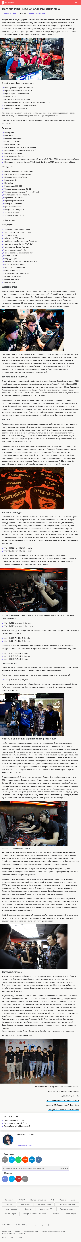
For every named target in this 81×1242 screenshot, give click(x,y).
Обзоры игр (9, 1200)
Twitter (12, 1159)
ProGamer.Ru (7, 1225)
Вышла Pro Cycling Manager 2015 (17, 1126)
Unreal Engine (10, 1214)
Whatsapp (18, 1159)
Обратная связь (6, 1231)
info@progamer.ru (51, 1225)
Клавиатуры (71, 1214)
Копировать (63, 1167)
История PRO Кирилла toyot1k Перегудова (62, 1105)
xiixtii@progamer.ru (24, 1145)
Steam (25, 1179)
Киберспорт (6, 14)
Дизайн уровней (44, 1204)
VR (52, 1200)
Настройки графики (38, 1200)
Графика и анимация (67, 1204)
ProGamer (8, 3)
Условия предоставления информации (53, 1231)
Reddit (25, 1159)
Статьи (15, 14)
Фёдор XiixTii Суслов (37, 14)
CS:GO (22, 1200)
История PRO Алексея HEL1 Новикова (63, 1110)
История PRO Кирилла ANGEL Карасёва (63, 1100)
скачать (12, 220)
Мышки (56, 1214)
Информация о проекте (31, 1231)
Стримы (62, 1200)
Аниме (73, 1200)
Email (5, 1159)
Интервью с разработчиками (34, 1214)
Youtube (18, 1179)
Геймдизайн (25, 1204)
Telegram (31, 1159)
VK (39, 1159)
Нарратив (28, 1209)
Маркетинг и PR (46, 1209)
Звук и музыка (11, 1209)
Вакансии (17, 1231)
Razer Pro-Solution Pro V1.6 (14, 1120)
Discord (5, 1179)
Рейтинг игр (22, 1233)
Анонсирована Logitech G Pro (15, 1123)
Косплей (9, 1204)
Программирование (67, 1209)
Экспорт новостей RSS (8, 1233)
